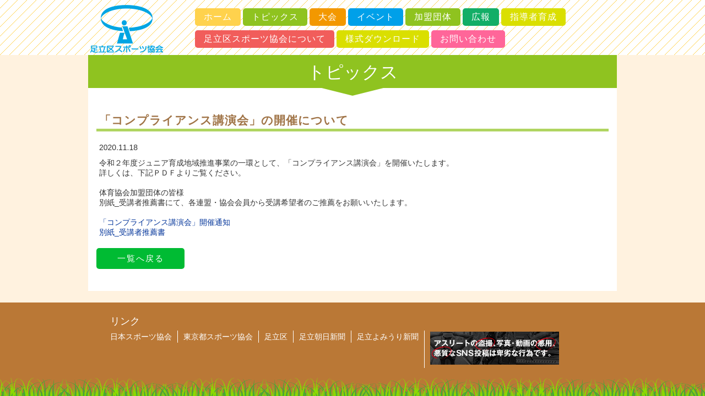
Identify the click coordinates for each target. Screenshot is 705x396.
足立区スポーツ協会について (265, 38)
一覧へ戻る (140, 258)
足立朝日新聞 (322, 336)
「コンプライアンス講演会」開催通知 (164, 222)
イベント (375, 16)
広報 (480, 16)
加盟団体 (433, 16)
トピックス (275, 16)
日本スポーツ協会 (141, 336)
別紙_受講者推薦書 (132, 232)
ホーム (218, 16)
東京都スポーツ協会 (218, 336)
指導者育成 (533, 16)
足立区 (276, 336)
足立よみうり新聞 (388, 336)
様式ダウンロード (382, 38)
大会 (327, 16)
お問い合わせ (468, 38)
